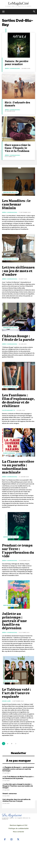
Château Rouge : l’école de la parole (18, 337)
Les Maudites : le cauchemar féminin (16, 204)
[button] (34, 11)
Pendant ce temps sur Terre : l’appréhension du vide (18, 550)
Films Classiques (9, 453)
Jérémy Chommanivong (12, 68)
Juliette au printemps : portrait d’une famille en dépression (14, 620)
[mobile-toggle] (3, 11)
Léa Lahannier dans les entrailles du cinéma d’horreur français (16, 800)
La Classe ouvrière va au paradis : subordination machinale (18, 466)
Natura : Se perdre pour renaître (16, 63)
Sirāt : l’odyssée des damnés (17, 104)
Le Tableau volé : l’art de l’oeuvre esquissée (16, 693)
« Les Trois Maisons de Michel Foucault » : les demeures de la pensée (18, 777)
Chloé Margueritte (8, 410)
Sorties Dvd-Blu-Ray (10, 192)
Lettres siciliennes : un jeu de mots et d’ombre (18, 270)
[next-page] (15, 743)
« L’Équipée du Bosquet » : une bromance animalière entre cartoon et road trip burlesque (18, 769)
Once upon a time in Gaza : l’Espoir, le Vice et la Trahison (17, 147)
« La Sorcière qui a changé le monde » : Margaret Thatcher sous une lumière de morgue (17, 786)
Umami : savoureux (9, 793)
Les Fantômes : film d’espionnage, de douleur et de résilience (18, 400)
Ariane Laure (6, 701)
